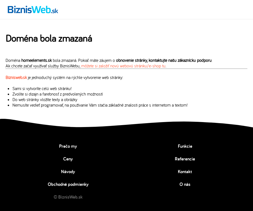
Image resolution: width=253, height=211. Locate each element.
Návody (68, 171)
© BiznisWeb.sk (68, 197)
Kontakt (185, 171)
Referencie (185, 159)
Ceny (68, 159)
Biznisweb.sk (16, 77)
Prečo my (68, 146)
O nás (185, 184)
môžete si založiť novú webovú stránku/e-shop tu (123, 65)
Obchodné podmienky (68, 184)
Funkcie (185, 146)
